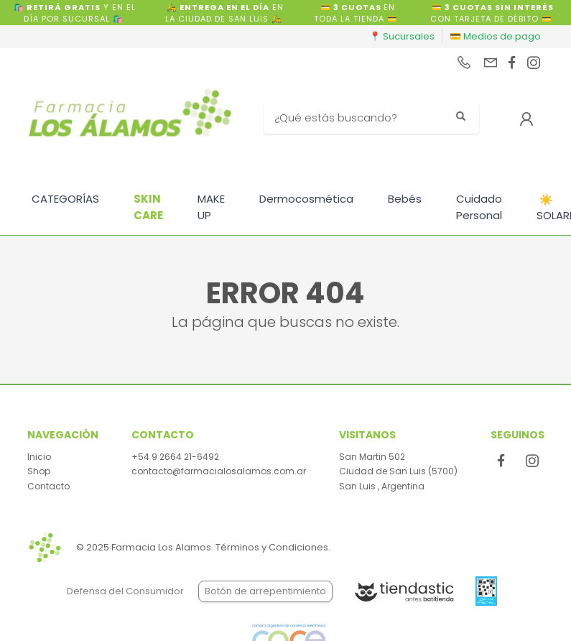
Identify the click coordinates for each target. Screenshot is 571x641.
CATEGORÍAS (65, 198)
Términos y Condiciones (271, 547)
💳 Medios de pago (495, 36)
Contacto (48, 486)
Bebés (405, 198)
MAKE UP (211, 207)
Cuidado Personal (479, 207)
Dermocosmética (306, 198)
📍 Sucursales (402, 36)
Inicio (39, 457)
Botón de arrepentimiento (265, 591)
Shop (38, 471)
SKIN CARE (148, 207)
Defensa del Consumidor (125, 591)
